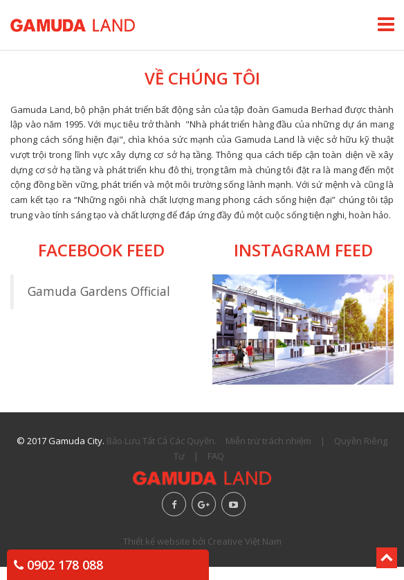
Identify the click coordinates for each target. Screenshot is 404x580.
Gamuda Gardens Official (99, 291)
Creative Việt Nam (245, 541)
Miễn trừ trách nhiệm (268, 440)
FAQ (216, 456)
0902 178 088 (58, 564)
